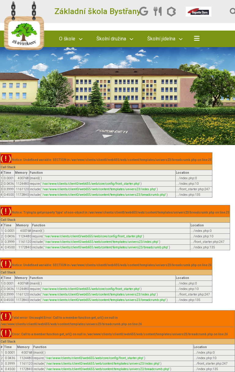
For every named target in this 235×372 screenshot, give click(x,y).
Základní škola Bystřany (97, 11)
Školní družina (114, 39)
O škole (70, 39)
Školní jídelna (164, 39)
